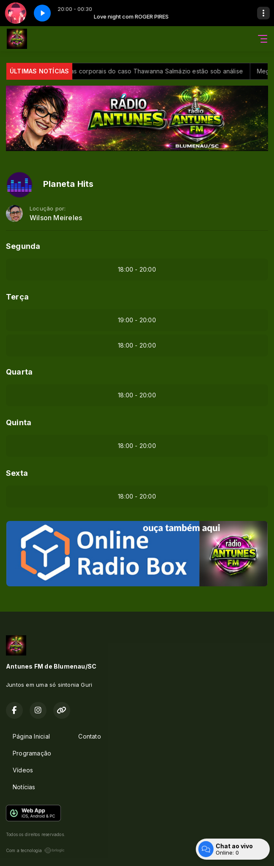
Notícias (24, 786)
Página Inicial (31, 736)
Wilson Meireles (56, 218)
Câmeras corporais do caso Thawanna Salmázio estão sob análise (150, 71)
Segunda (23, 246)
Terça (17, 296)
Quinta (18, 422)
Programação (32, 753)
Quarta (19, 371)
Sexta (17, 473)
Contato (89, 736)
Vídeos (23, 770)
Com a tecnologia (35, 850)
